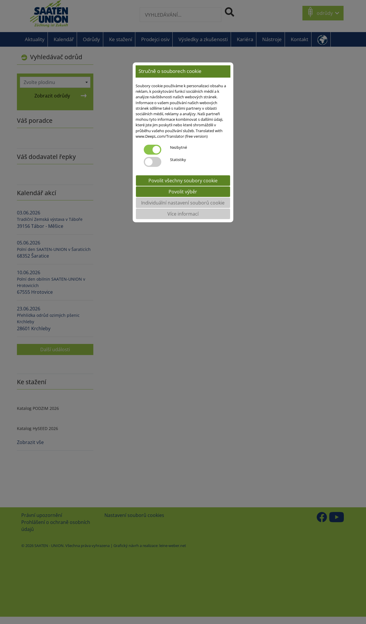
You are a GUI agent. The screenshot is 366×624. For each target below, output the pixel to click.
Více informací (183, 214)
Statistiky (178, 159)
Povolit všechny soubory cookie (183, 180)
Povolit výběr (183, 191)
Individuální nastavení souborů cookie (183, 203)
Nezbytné (178, 147)
